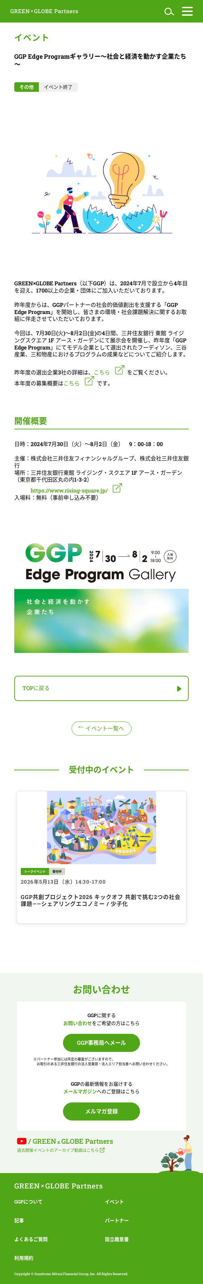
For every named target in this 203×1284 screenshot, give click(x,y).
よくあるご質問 (31, 1239)
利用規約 (23, 1258)
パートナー (117, 1220)
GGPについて (28, 1201)
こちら (71, 383)
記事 (19, 1220)
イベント (114, 1201)
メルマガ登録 (101, 1111)
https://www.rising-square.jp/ (69, 490)
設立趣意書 (117, 1239)
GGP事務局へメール (101, 1042)
